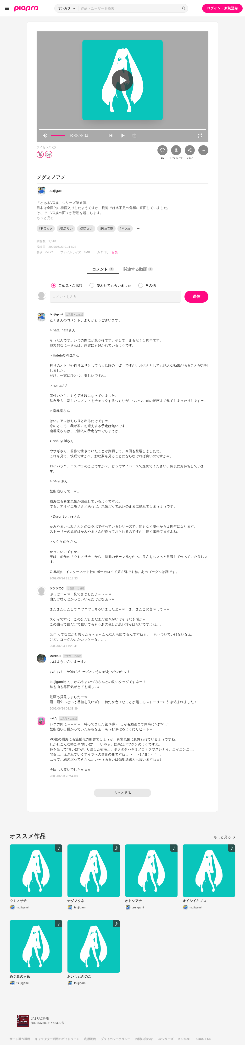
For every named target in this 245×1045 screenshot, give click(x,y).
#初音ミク (45, 228)
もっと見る (122, 793)
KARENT (184, 1039)
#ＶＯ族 (125, 228)
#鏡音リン (65, 228)
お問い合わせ (144, 1039)
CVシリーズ (166, 1039)
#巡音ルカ (86, 228)
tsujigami (56, 314)
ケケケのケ (57, 588)
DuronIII (55, 656)
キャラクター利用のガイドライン (57, 1039)
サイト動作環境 (20, 1039)
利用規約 (90, 1039)
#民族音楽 (106, 228)
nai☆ (53, 718)
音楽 (115, 252)
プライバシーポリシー (115, 1039)
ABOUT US (203, 1039)
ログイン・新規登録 (222, 8)
